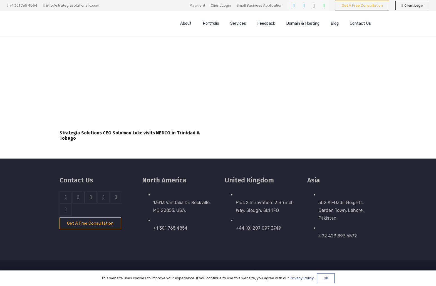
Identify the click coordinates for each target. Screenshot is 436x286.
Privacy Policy (301, 278)
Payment (197, 5)
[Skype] (103, 197)
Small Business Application (260, 5)
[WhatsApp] (324, 6)
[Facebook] (294, 6)
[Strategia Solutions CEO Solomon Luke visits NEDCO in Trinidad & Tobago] (135, 91)
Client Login (221, 5)
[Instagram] (314, 6)
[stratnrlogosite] (97, 23)
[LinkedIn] (304, 6)
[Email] (66, 210)
